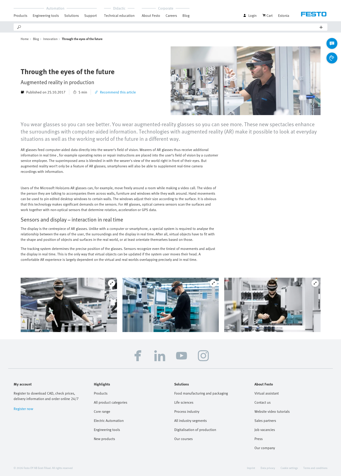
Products (20, 15)
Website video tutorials (272, 411)
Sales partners (265, 420)
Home (25, 38)
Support (90, 15)
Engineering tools (46, 15)
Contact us (262, 402)
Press (258, 438)
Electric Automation (109, 420)
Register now (23, 408)
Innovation (50, 38)
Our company (264, 448)
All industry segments (190, 420)
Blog (185, 15)
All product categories (110, 402)
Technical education (119, 15)
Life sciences (183, 402)
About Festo (151, 15)
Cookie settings (289, 468)
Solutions (71, 15)
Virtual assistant (266, 393)
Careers (171, 15)
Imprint (251, 468)
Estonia (283, 15)
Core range (102, 411)
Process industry (186, 411)
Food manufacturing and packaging (201, 393)
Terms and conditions (315, 468)
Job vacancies (264, 429)
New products (104, 438)
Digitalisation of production (195, 429)
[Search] (171, 27)
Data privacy (268, 468)
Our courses (183, 438)
